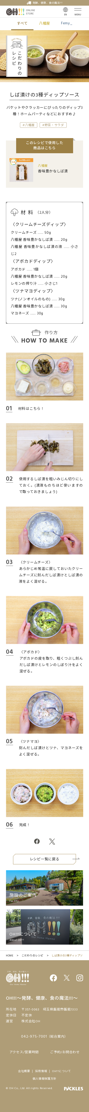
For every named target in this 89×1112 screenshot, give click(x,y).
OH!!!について (61, 1071)
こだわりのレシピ (32, 956)
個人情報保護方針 (44, 1079)
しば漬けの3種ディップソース (70, 956)
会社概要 (24, 1071)
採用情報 (41, 1071)
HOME (9, 956)
